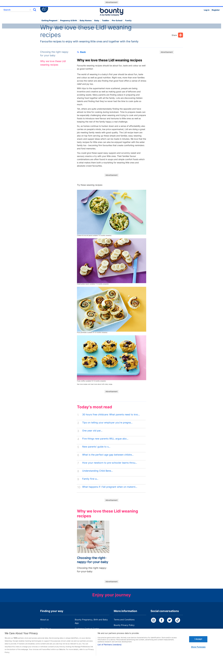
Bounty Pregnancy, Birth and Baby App (91, 621)
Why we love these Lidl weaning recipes (53, 63)
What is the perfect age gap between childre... (107, 454)
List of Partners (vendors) (110, 649)
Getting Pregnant (49, 20)
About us (44, 619)
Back (81, 52)
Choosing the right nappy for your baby (54, 54)
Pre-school (117, 20)
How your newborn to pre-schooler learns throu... (109, 462)
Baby (96, 20)
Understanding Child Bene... (97, 470)
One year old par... (92, 430)
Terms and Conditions (124, 619)
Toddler (105, 20)
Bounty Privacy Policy (124, 625)
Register (216, 10)
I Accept (198, 643)
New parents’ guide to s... (96, 446)
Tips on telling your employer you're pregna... (107, 422)
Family (128, 20)
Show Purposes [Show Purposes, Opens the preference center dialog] (198, 651)
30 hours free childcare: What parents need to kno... (111, 414)
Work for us (45, 628)
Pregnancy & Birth (68, 20)
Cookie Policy (120, 630)
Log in (206, 10)
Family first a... (90, 478)
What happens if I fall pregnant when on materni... (109, 486)
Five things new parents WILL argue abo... (105, 438)
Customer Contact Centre (87, 628)
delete (30, 10)
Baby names (86, 20)
